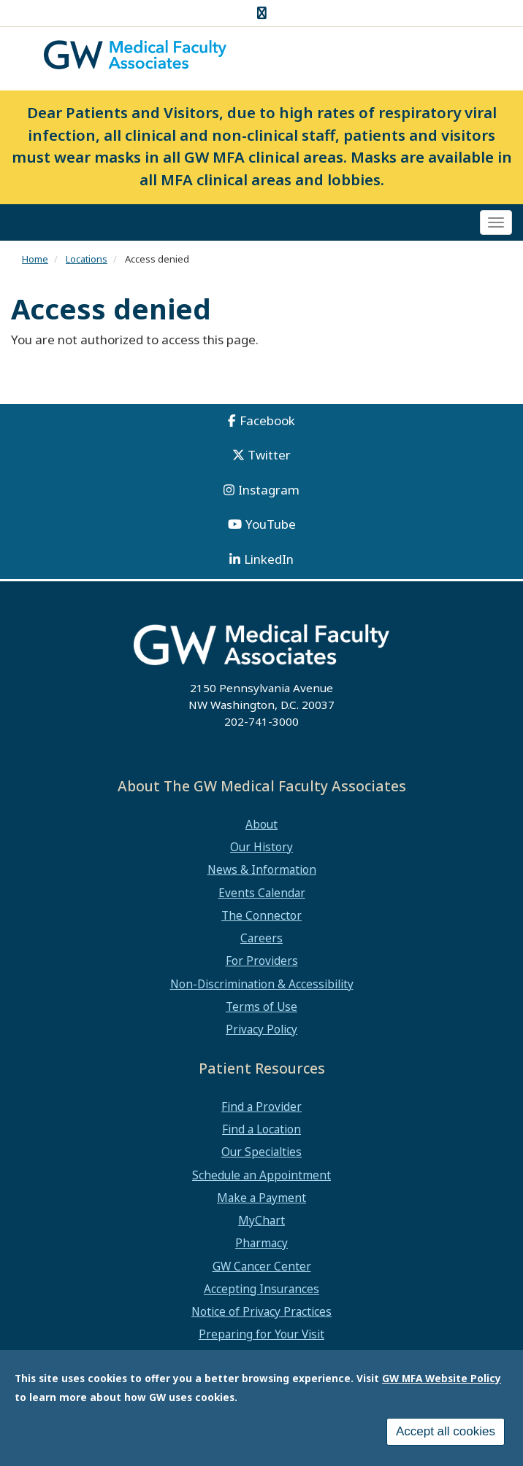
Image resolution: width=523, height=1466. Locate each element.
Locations (86, 258)
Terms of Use (261, 1006)
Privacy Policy (261, 1029)
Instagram (268, 489)
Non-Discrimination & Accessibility (262, 984)
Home (35, 258)
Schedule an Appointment (261, 1175)
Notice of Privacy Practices (261, 1311)
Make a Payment (261, 1197)
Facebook (267, 420)
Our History (261, 846)
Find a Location (261, 1129)
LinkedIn (269, 559)
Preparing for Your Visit (261, 1334)
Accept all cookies (445, 1434)
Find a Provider (261, 1106)
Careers (261, 938)
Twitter (269, 454)
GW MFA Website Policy (441, 1381)
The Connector (261, 915)
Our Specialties (261, 1151)
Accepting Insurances (261, 1288)
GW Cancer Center (262, 1266)
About (261, 824)
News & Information (261, 869)
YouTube (270, 524)
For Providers (262, 960)
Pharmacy (261, 1243)
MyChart (261, 1220)
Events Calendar (261, 892)
